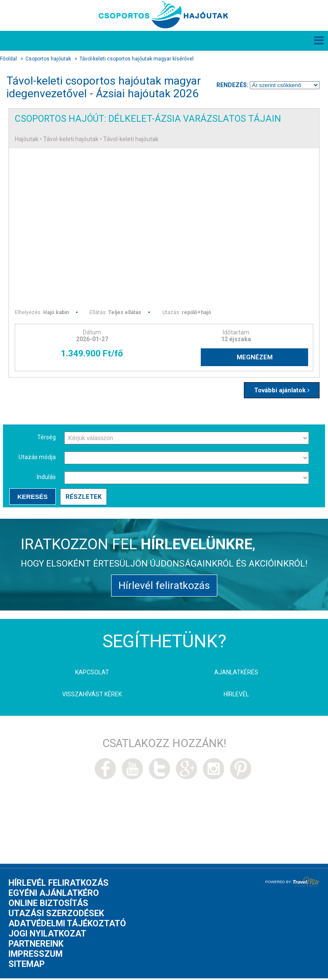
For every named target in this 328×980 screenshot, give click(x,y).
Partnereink (35, 947)
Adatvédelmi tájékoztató (67, 927)
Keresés (32, 498)
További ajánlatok (279, 392)
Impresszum (35, 957)
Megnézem (263, 358)
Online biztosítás (48, 906)
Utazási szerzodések (56, 917)
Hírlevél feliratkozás (164, 588)
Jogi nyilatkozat (47, 937)
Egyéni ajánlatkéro (53, 896)
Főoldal (8, 59)
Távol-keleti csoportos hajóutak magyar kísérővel (136, 59)
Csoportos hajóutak (48, 59)
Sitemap (26, 967)
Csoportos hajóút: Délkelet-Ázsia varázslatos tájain (153, 119)
